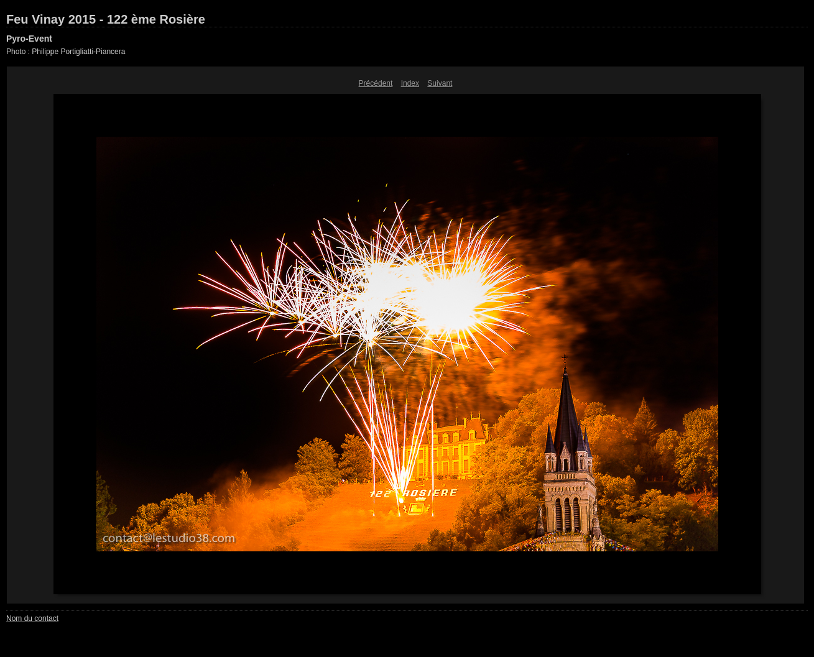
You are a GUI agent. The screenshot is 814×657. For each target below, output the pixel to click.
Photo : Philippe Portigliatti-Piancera (65, 51)
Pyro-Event (29, 39)
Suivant (439, 83)
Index (410, 83)
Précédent (376, 83)
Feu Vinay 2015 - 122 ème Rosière (105, 19)
